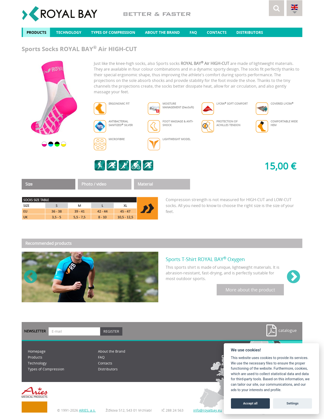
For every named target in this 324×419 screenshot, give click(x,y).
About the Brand (162, 32)
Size (28, 184)
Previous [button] (30, 277)
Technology (68, 32)
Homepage (37, 351)
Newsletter (35, 331)
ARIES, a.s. (87, 410)
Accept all (250, 403)
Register (111, 331)
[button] (276, 8)
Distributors (249, 32)
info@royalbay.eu (207, 410)
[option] (54, 98)
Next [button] (293, 277)
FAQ (193, 32)
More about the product (250, 290)
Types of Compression (113, 32)
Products (36, 32)
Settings (293, 403)
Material (145, 184)
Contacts (217, 32)
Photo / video (93, 184)
